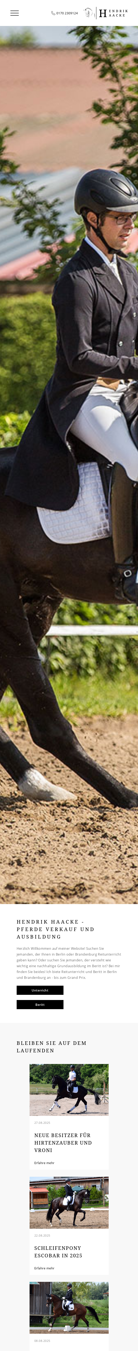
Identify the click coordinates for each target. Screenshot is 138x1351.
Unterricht (40, 990)
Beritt (40, 1005)
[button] (14, 13)
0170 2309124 (67, 13)
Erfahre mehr (44, 1163)
